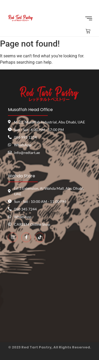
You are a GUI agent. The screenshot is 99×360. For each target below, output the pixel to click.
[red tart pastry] (49, 294)
